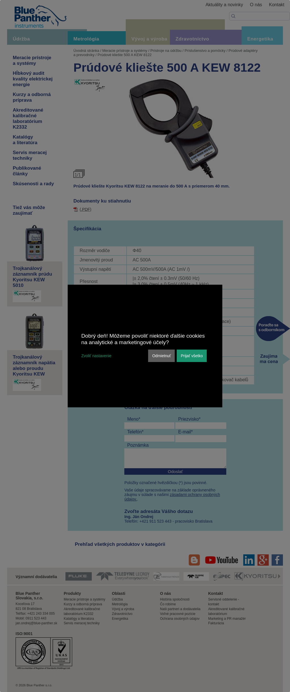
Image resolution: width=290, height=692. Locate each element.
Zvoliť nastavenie (96, 356)
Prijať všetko (192, 356)
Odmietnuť (161, 356)
